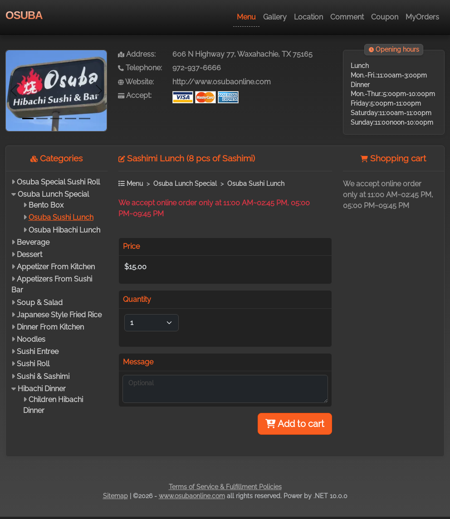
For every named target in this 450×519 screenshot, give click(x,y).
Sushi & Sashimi (43, 376)
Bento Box (46, 205)
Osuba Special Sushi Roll (58, 182)
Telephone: (140, 67)
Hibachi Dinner (42, 388)
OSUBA (24, 15)
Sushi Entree (38, 351)
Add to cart (294, 423)
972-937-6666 (196, 67)
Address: (137, 54)
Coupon (384, 17)
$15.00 (135, 266)
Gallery (275, 17)
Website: (136, 82)
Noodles (31, 339)
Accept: (135, 95)
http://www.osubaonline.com (221, 82)
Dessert (29, 254)
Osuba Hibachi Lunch (64, 230)
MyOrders (422, 17)
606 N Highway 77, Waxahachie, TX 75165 (242, 54)
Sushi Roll (33, 363)
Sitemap (115, 496)
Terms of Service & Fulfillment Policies (225, 486)
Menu (246, 17)
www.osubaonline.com (192, 496)
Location (308, 17)
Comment (347, 17)
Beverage (33, 242)
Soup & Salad (40, 302)
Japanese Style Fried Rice (59, 314)
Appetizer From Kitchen (56, 266)
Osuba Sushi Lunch (61, 217)
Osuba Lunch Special (53, 194)
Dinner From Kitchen (50, 327)
